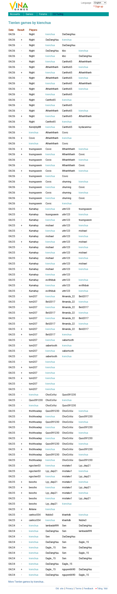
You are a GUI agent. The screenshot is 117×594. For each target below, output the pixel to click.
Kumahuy (34, 209)
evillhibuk (51, 279)
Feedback (88, 588)
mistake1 (67, 465)
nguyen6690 (68, 569)
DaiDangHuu (68, 34)
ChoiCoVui (51, 394)
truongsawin (35, 149)
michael (50, 225)
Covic (65, 132)
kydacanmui (85, 127)
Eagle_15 (84, 542)
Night (32, 34)
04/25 (12, 209)
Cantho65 (67, 61)
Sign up (99, 6)
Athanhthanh (85, 61)
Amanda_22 (68, 296)
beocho (33, 481)
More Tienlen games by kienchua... (26, 581)
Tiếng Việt (102, 588)
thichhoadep (35, 411)
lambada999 (52, 525)
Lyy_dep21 (85, 465)
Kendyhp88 (35, 127)
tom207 (33, 296)
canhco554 (35, 514)
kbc (64, 50)
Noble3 (49, 514)
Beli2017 (83, 296)
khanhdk (66, 514)
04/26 (12, 34)
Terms (78, 588)
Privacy (69, 588)
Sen (64, 525)
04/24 (12, 525)
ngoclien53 (35, 465)
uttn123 (66, 209)
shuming (66, 181)
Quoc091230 (69, 394)
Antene (32, 509)
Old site (60, 588)
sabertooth (68, 340)
